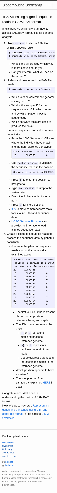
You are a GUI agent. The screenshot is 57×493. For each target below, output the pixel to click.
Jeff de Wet (8, 452)
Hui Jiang (7, 448)
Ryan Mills (7, 445)
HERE (46, 382)
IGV (13, 208)
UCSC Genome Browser (26, 221)
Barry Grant (8, 441)
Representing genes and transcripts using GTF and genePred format (25, 409)
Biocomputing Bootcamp (22, 5)
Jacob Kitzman (9, 455)
